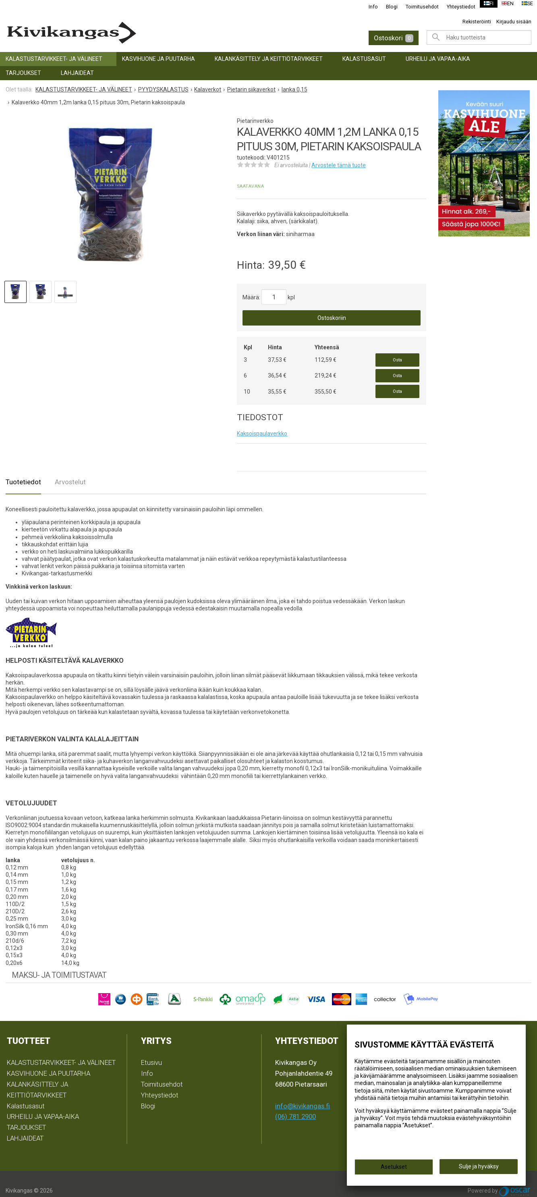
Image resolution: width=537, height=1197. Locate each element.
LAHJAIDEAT (77, 73)
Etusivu (151, 1049)
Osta (397, 357)
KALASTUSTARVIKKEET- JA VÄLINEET (54, 59)
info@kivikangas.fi (302, 1092)
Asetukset (394, 1169)
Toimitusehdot (416, 7)
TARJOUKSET (23, 73)
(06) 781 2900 (295, 1103)
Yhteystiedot (456, 7)
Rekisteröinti (476, 22)
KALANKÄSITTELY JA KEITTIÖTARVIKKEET (269, 59)
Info (368, 7)
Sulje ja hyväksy (479, 1169)
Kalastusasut (364, 59)
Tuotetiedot (23, 469)
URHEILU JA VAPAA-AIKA (438, 59)
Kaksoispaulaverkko (262, 420)
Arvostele (338, 165)
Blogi (386, 7)
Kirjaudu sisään (513, 22)
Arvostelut (70, 469)
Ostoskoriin (331, 318)
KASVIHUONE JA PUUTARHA (158, 59)
